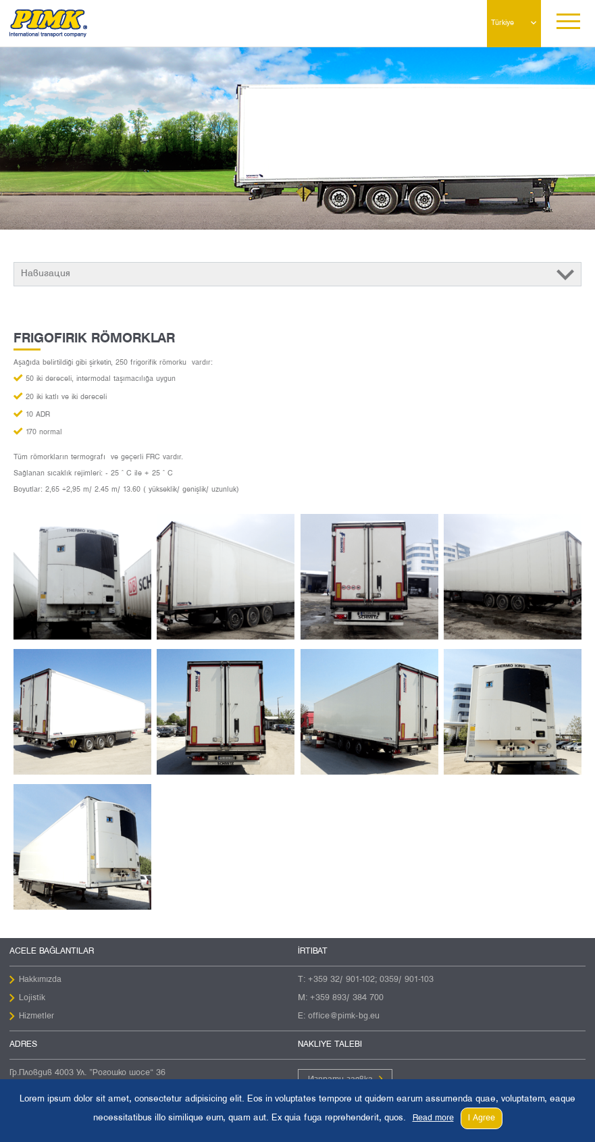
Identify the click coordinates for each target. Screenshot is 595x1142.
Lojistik (32, 998)
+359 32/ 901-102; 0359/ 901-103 (371, 980)
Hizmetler (36, 1016)
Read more (433, 1118)
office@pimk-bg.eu (344, 1016)
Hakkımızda (40, 980)
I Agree (481, 1118)
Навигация (45, 273)
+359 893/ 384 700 (347, 998)
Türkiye (502, 23)
